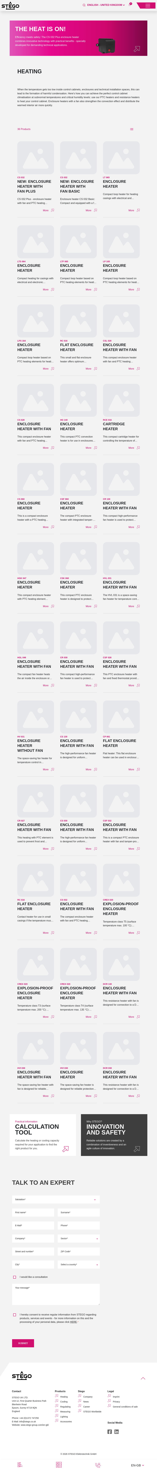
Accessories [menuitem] (66, 1422)
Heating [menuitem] (64, 1397)
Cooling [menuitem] (63, 1402)
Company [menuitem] (87, 1397)
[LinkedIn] (116, 1432)
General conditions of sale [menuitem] (125, 1407)
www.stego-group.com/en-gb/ (35, 1425)
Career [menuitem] (86, 1407)
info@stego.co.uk (27, 1422)
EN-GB (136, 1465)
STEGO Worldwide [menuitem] (92, 1412)
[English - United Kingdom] (106, 5)
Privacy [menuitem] (116, 1402)
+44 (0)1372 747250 (29, 1418)
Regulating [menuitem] (65, 1407)
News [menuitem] (86, 1402)
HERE (73, 1322)
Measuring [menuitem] (65, 1412)
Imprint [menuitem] (116, 1397)
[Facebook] (109, 1432)
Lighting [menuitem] (64, 1417)
